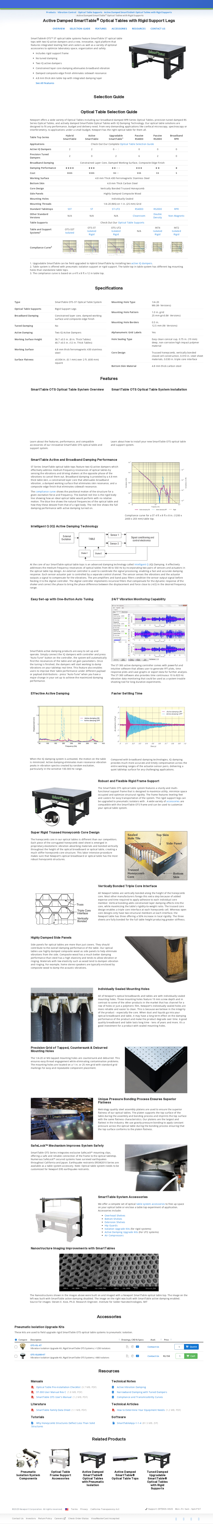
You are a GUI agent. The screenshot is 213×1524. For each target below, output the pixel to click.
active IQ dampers (141, 263)
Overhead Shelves (115, 1215)
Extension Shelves (115, 1222)
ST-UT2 (116, 209)
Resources (139, 28)
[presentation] (106, 762)
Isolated (69, 232)
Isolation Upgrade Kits (117, 1228)
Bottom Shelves (113, 1218)
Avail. (153, 1339)
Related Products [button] (109, 1439)
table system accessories (150, 1203)
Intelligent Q (141, 564)
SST (70, 209)
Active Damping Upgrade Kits (121, 1232)
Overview (59, 28)
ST (91, 209)
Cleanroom (139, 215)
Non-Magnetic (176, 215)
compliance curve (46, 491)
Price (166, 1339)
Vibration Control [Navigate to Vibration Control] (67, 12)
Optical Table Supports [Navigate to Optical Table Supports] (90, 12)
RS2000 (158, 209)
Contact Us (158, 28)
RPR (176, 209)
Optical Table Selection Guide (137, 144)
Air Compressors (114, 1235)
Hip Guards (111, 1225)
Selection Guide (80, 28)
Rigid (92, 234)
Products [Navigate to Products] (51, 12)
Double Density (157, 216)
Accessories (119, 28)
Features (101, 28)
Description (35, 1339)
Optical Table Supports (131, 222)
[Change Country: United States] (66, 1509)
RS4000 (139, 209)
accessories (173, 801)
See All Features (45, 83)
